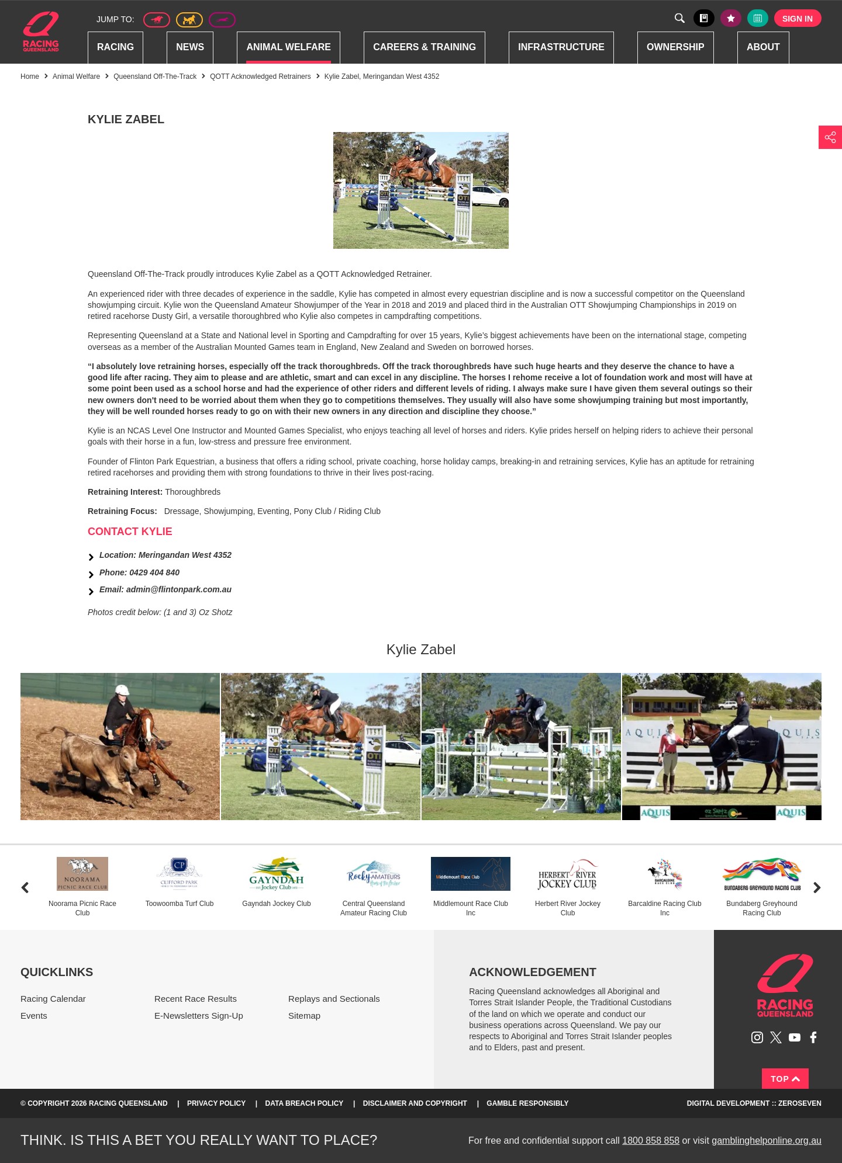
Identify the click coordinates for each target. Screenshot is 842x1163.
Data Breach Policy (304, 1103)
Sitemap (304, 1015)
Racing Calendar (53, 999)
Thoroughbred (156, 19)
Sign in (797, 18)
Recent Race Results (195, 999)
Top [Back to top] (785, 1079)
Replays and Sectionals (334, 999)
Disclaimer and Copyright (415, 1103)
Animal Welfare (288, 47)
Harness (189, 19)
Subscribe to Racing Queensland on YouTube (794, 1037)
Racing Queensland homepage (785, 985)
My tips (731, 18)
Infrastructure (561, 47)
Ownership (676, 47)
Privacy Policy (216, 1103)
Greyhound (222, 19)
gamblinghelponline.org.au (767, 1140)
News (190, 47)
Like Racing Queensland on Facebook (813, 1037)
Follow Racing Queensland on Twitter (776, 1037)
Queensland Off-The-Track (154, 76)
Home (40, 31)
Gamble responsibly (527, 1103)
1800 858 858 (650, 1140)
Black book (704, 18)
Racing (115, 47)
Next (817, 887)
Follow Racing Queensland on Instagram (757, 1037)
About (763, 47)
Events (33, 1015)
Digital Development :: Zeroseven (754, 1103)
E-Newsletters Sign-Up (198, 1015)
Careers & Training (424, 47)
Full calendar (758, 18)
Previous (24, 887)
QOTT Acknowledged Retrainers (260, 76)
